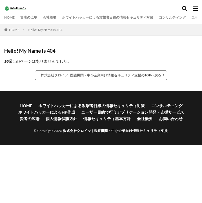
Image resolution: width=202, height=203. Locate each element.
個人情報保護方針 (61, 118)
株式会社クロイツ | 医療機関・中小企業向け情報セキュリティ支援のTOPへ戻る (101, 75)
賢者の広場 (28, 17)
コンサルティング (172, 17)
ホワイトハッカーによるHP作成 (46, 112)
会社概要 (49, 17)
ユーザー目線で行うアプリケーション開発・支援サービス (132, 112)
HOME (9, 17)
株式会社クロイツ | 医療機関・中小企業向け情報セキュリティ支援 (115, 131)
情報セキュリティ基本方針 (107, 118)
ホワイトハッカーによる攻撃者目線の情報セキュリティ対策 (107, 17)
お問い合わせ (171, 118)
